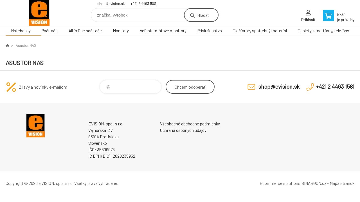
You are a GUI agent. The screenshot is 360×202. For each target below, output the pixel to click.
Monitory (121, 30)
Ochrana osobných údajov (183, 130)
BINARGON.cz (313, 183)
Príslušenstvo (209, 30)
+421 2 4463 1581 (143, 3)
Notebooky (21, 30)
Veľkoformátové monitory (163, 30)
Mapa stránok (342, 183)
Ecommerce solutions (280, 183)
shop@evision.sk (111, 3)
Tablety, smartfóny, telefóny (323, 30)
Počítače (50, 30)
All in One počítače (85, 30)
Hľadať (203, 15)
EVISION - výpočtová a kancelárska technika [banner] (39, 13)
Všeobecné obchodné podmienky (190, 123)
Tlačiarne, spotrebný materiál (260, 30)
